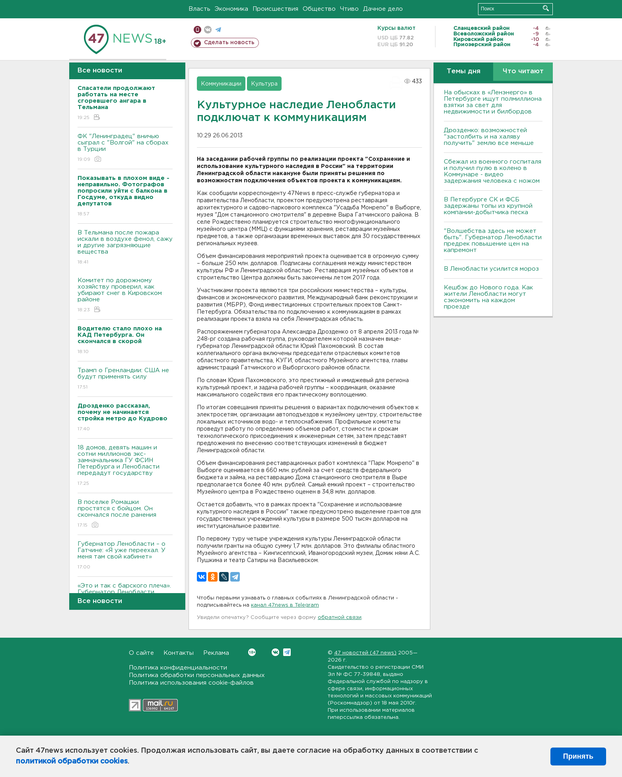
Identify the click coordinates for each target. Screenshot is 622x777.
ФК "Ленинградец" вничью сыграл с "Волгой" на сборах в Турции (125, 148)
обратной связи (340, 617)
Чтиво (349, 9)
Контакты (178, 653)
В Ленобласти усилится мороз (491, 268)
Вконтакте (252, 652)
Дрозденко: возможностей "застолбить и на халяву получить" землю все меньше (489, 137)
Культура (264, 84)
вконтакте (208, 29)
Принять (578, 756)
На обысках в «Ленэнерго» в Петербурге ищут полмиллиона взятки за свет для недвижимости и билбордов (493, 102)
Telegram (287, 652)
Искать (546, 8)
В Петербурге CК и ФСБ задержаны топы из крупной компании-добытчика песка (488, 206)
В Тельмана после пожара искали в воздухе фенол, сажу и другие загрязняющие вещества (125, 248)
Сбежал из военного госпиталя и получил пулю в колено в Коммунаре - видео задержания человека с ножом (492, 171)
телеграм (218, 29)
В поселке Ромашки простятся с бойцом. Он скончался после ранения (125, 514)
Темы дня (463, 71)
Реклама (216, 653)
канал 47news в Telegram (285, 605)
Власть (199, 9)
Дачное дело (383, 9)
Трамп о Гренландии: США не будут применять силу (125, 379)
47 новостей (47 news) (365, 653)
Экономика (231, 9)
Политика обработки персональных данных (197, 675)
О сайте (141, 653)
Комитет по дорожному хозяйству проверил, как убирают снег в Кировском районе (125, 295)
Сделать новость (229, 42)
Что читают (523, 71)
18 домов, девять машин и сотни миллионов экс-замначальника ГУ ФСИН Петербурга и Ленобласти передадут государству (125, 466)
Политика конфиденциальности (178, 667)
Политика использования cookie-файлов (191, 682)
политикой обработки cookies (72, 761)
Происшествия (275, 9)
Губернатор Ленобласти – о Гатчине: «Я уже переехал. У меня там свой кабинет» (125, 555)
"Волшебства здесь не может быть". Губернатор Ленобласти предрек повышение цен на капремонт (493, 240)
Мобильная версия (197, 29)
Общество (319, 9)
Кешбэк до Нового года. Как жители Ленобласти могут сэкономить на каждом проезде (488, 297)
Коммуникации (221, 84)
